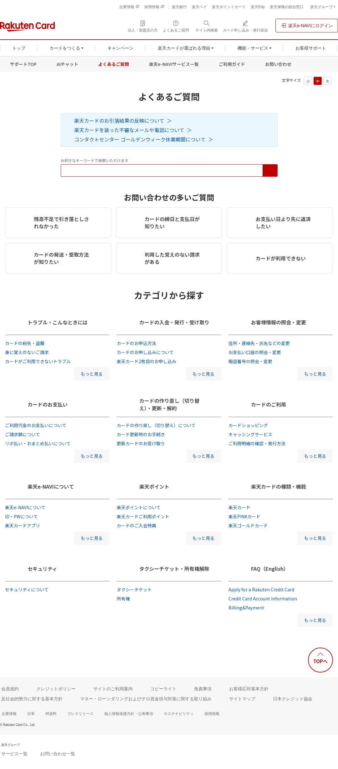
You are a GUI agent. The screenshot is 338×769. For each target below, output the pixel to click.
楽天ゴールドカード (248, 525)
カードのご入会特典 (136, 525)
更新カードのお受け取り (141, 443)
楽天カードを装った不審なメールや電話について (129, 129)
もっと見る (92, 374)
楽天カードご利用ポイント (143, 516)
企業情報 (9, 714)
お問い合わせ (278, 64)
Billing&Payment (246, 607)
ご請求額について (22, 434)
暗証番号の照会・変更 (250, 361)
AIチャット (67, 64)
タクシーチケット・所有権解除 (174, 568)
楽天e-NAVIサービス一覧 (174, 64)
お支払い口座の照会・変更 (254, 352)
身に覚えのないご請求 (27, 352)
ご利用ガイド (232, 64)
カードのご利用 (268, 404)
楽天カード (239, 507)
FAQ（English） (270, 568)
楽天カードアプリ (22, 525)
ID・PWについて (21, 516)
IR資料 (51, 714)
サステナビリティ (179, 714)
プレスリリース (80, 714)
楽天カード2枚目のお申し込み (146, 361)
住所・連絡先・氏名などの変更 (259, 343)
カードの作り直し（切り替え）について (156, 425)
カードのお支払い (48, 404)
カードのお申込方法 (136, 343)
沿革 (31, 714)
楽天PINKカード (244, 516)
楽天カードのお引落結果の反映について (119, 120)
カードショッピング (248, 425)
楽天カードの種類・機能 (278, 486)
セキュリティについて (27, 589)
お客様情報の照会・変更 (278, 322)
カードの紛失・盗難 (24, 343)
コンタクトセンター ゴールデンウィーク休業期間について (140, 139)
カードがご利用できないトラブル (38, 361)
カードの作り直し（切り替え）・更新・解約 (169, 404)
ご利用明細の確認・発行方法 (256, 443)
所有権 (123, 598)
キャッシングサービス (250, 434)
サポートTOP (23, 64)
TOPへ (320, 661)
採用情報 (211, 714)
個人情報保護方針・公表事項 (128, 714)
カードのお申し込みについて (145, 352)
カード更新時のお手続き (141, 434)
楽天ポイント (154, 486)
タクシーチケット (134, 589)
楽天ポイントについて (139, 507)
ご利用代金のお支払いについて (35, 425)
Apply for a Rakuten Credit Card (261, 589)
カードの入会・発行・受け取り (174, 322)
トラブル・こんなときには (58, 322)
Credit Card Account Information (262, 598)
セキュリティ (42, 568)
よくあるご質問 (113, 64)
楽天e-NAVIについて (51, 486)
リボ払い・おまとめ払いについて (38, 443)
